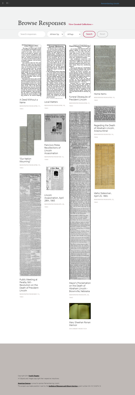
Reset (102, 34)
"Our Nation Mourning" (25, 160)
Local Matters (51, 101)
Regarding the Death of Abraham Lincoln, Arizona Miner (104, 128)
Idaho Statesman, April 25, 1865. (102, 194)
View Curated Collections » (81, 24)
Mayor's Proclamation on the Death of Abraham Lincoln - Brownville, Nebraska (80, 287)
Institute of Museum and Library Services (63, 386)
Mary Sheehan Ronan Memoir (80, 324)
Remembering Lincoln (35, 361)
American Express (24, 383)
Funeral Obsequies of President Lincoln (79, 98)
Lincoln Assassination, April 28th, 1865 (54, 197)
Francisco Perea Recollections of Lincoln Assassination (52, 149)
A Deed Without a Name (29, 101)
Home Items (100, 93)
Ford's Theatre (34, 376)
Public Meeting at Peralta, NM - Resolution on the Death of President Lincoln (29, 285)
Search (89, 34)
